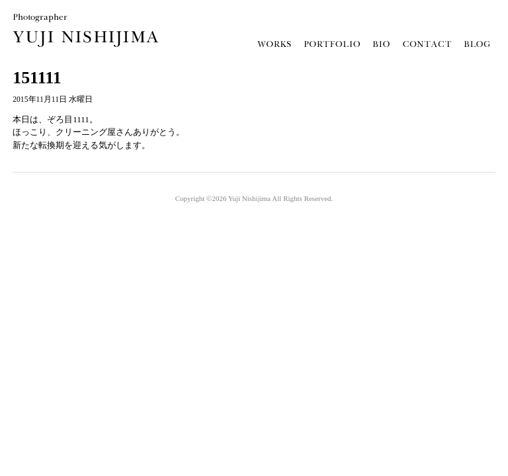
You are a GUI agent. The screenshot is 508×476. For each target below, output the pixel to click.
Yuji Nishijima (249, 198)
